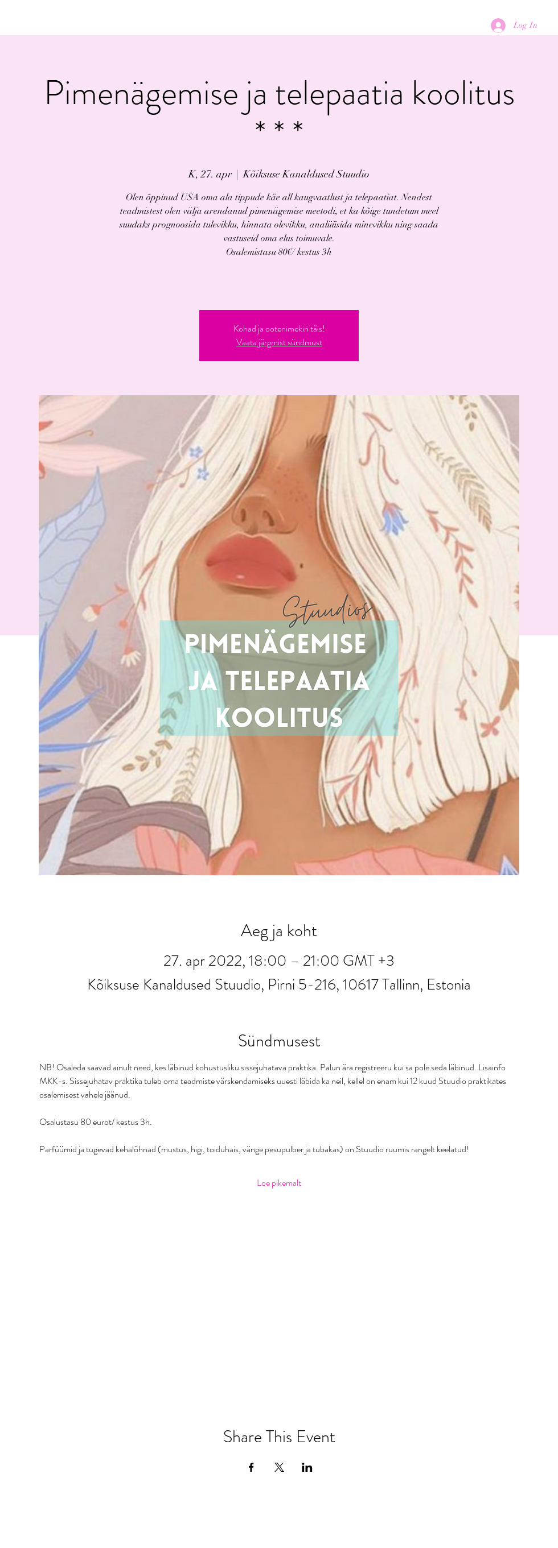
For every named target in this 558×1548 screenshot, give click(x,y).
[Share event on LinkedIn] (307, 1467)
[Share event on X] (279, 1467)
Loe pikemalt (279, 1183)
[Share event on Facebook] (251, 1467)
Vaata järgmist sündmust (279, 342)
